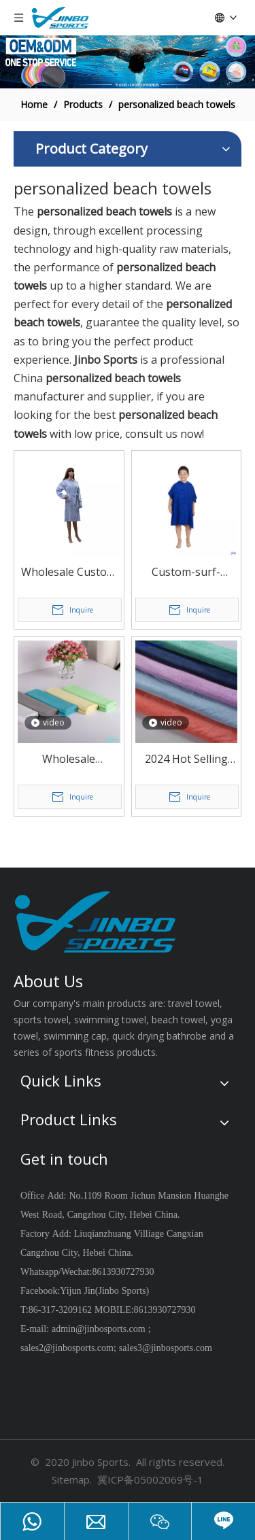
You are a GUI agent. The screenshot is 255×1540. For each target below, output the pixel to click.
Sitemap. (72, 1479)
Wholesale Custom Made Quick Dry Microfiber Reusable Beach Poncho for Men (68, 572)
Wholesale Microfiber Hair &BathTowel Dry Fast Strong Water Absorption (69, 759)
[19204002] (127, 61)
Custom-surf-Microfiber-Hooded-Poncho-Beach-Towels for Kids (186, 572)
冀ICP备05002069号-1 (150, 1479)
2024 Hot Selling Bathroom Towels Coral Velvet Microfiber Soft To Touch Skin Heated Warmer (186, 759)
